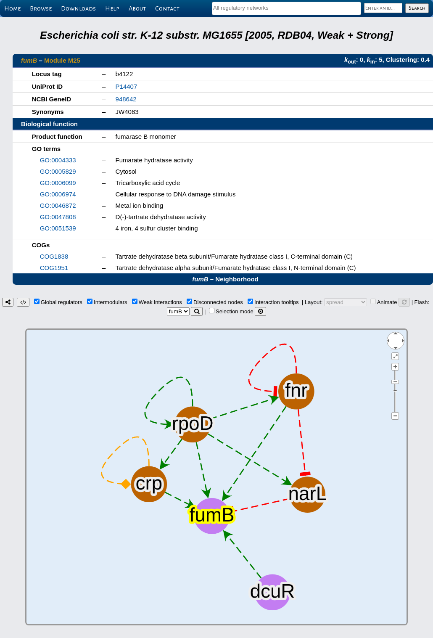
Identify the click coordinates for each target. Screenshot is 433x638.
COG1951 (54, 267)
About (137, 8)
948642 (126, 99)
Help (112, 8)
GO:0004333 (58, 160)
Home (12, 8)
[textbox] (286, 7)
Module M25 (62, 60)
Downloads (78, 8)
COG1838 (54, 256)
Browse (41, 8)
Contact (167, 8)
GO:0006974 (58, 194)
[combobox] (286, 8)
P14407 (126, 86)
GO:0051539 (58, 228)
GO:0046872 (58, 205)
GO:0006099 (58, 182)
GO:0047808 (58, 216)
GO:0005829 (58, 171)
